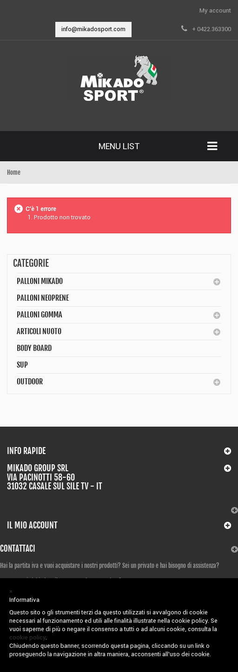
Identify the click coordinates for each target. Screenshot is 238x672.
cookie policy (27, 637)
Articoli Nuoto (39, 331)
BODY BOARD (34, 348)
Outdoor (30, 381)
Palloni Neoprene (43, 298)
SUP (22, 364)
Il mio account (32, 525)
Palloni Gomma (39, 314)
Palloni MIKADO (40, 281)
